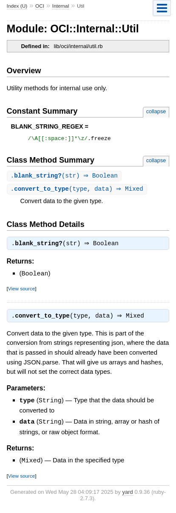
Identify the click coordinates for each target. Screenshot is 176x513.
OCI (39, 6)
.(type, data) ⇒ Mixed (78, 191)
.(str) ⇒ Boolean (65, 177)
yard (127, 494)
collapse (156, 111)
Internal (60, 6)
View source (21, 291)
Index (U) (17, 6)
